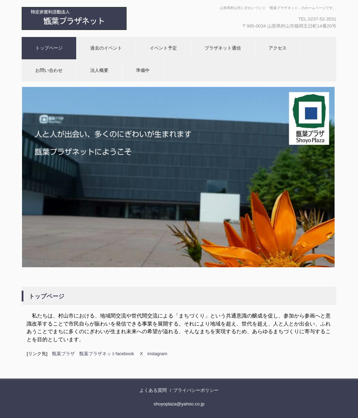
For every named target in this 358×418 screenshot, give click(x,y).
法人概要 (99, 70)
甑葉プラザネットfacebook (106, 353)
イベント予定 (163, 48)
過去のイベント (106, 48)
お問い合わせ (49, 70)
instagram (157, 353)
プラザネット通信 (223, 48)
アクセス (277, 48)
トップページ (49, 48)
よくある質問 (153, 390)
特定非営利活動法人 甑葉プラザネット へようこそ (97, 18)
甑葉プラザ (63, 353)
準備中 (143, 70)
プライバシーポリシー (196, 390)
